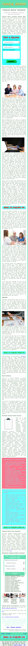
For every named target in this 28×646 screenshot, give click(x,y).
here (11, 550)
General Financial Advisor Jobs (9, 608)
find (6, 533)
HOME (11, 7)
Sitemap (3, 633)
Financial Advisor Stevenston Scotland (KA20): (14, 16)
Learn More (18, 645)
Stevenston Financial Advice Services (13, 553)
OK (24, 645)
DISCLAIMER (24, 7)
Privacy (25, 633)
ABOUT (17, 7)
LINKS (14, 7)
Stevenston (23, 356)
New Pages (8, 633)
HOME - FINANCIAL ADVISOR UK (14, 627)
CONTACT (20, 7)
